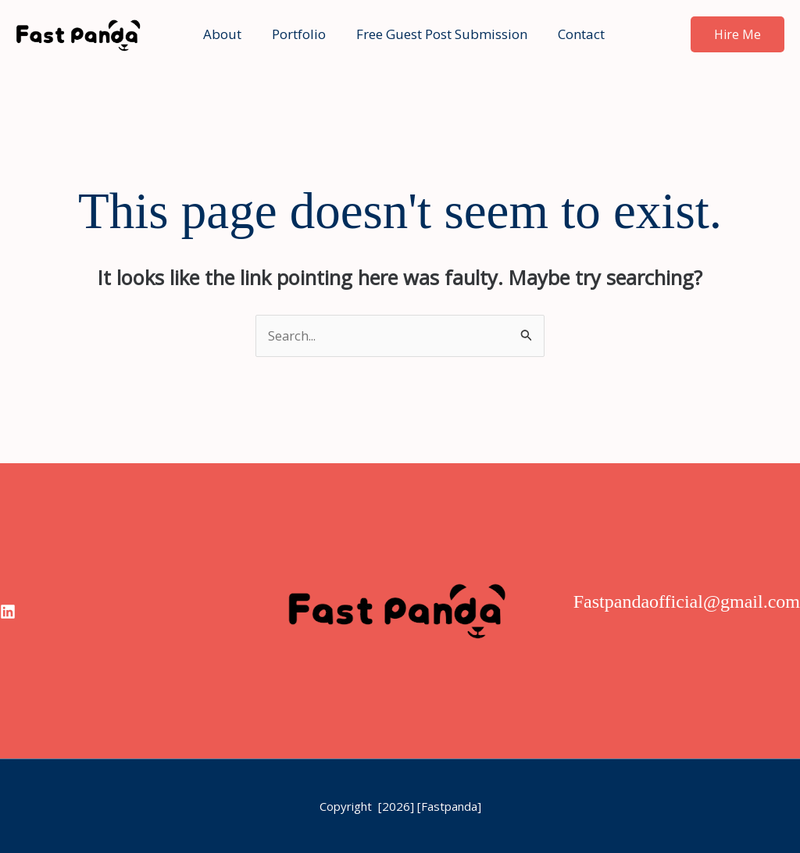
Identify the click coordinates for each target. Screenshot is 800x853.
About (224, 34)
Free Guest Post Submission (436, 34)
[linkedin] (8, 612)
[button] (737, 34)
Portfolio (297, 34)
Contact (571, 34)
